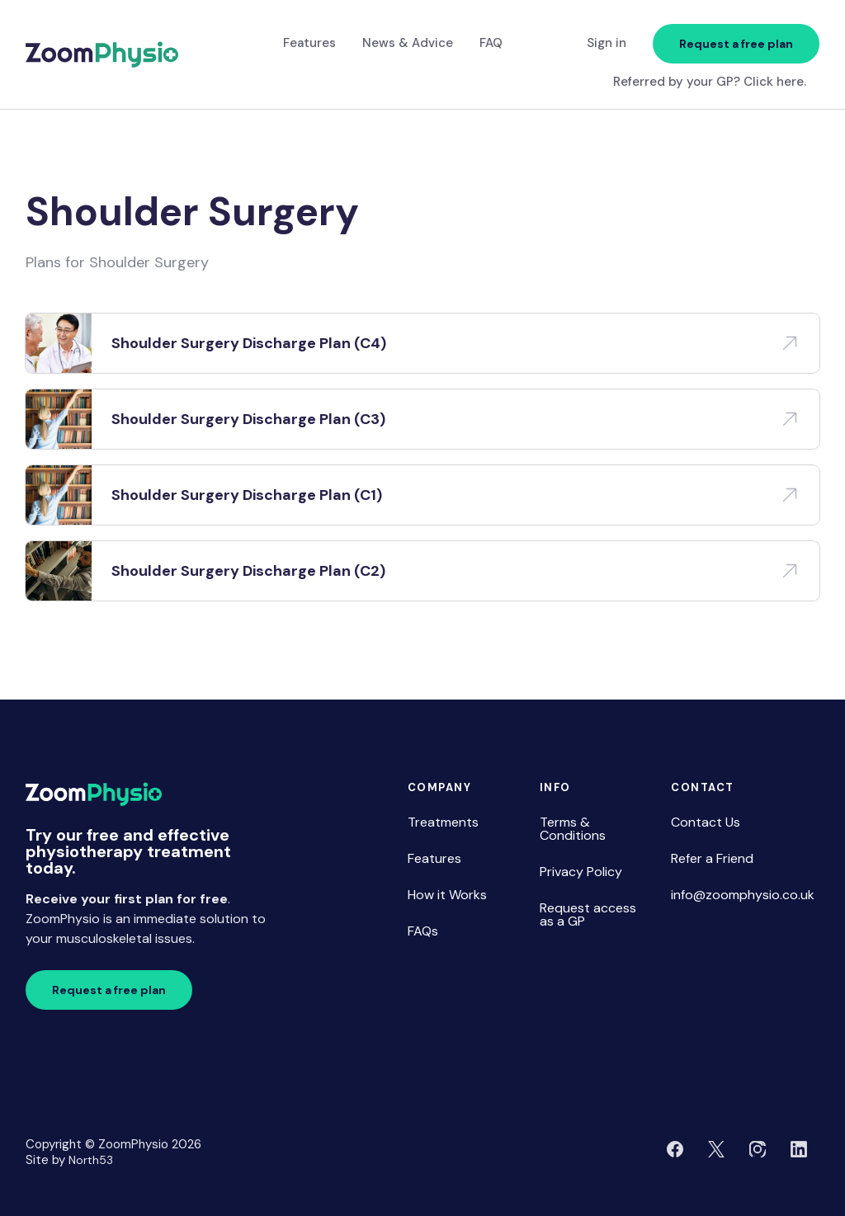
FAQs (423, 931)
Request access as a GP (588, 914)
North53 (90, 1159)
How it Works (447, 894)
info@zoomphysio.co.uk (742, 894)
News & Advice (407, 43)
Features (309, 43)
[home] (102, 54)
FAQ (491, 43)
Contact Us (705, 822)
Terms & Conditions (573, 828)
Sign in (606, 43)
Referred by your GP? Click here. (709, 82)
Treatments (443, 822)
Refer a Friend (712, 858)
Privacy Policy (581, 871)
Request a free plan (736, 43)
